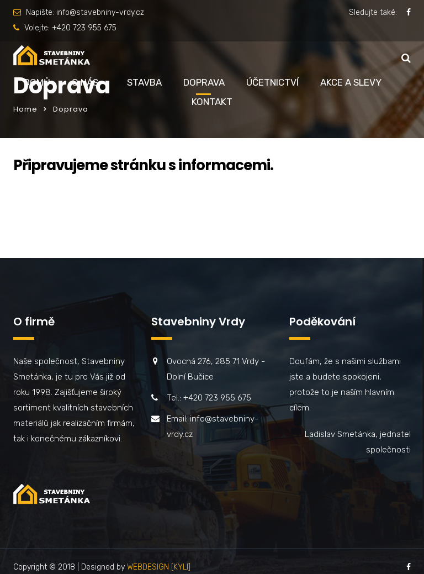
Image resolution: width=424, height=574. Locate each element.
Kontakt (212, 101)
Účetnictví (272, 82)
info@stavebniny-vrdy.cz (100, 12)
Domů (37, 82)
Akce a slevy (350, 82)
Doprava (204, 82)
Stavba (144, 82)
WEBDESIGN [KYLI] (158, 567)
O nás (85, 82)
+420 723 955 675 (84, 28)
